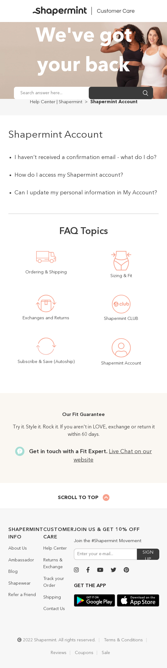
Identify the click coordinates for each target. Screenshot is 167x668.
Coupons (84, 653)
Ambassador (21, 560)
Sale (106, 653)
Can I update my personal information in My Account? (86, 193)
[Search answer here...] (51, 93)
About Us (17, 548)
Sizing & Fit (121, 276)
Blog (13, 571)
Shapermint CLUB (121, 318)
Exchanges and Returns (46, 318)
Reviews (58, 653)
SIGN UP (148, 555)
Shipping (52, 597)
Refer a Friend (22, 595)
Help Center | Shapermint (56, 102)
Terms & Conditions (123, 640)
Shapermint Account (121, 363)
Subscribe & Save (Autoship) (46, 362)
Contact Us (54, 609)
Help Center (55, 548)
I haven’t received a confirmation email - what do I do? (85, 157)
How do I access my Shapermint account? (69, 175)
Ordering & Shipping (46, 272)
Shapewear (19, 583)
